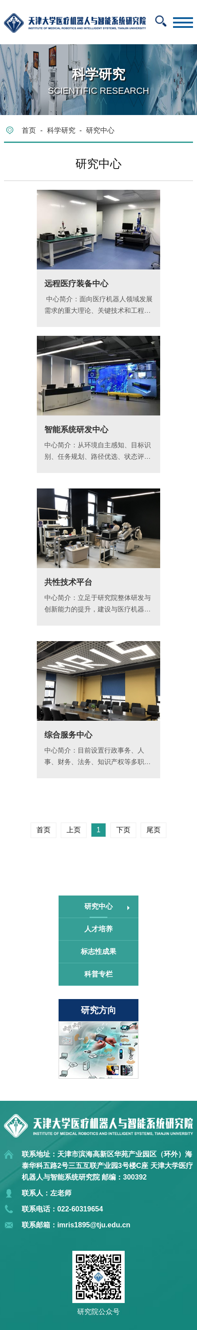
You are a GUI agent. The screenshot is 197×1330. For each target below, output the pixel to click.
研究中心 (100, 130)
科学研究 (61, 130)
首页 (29, 130)
